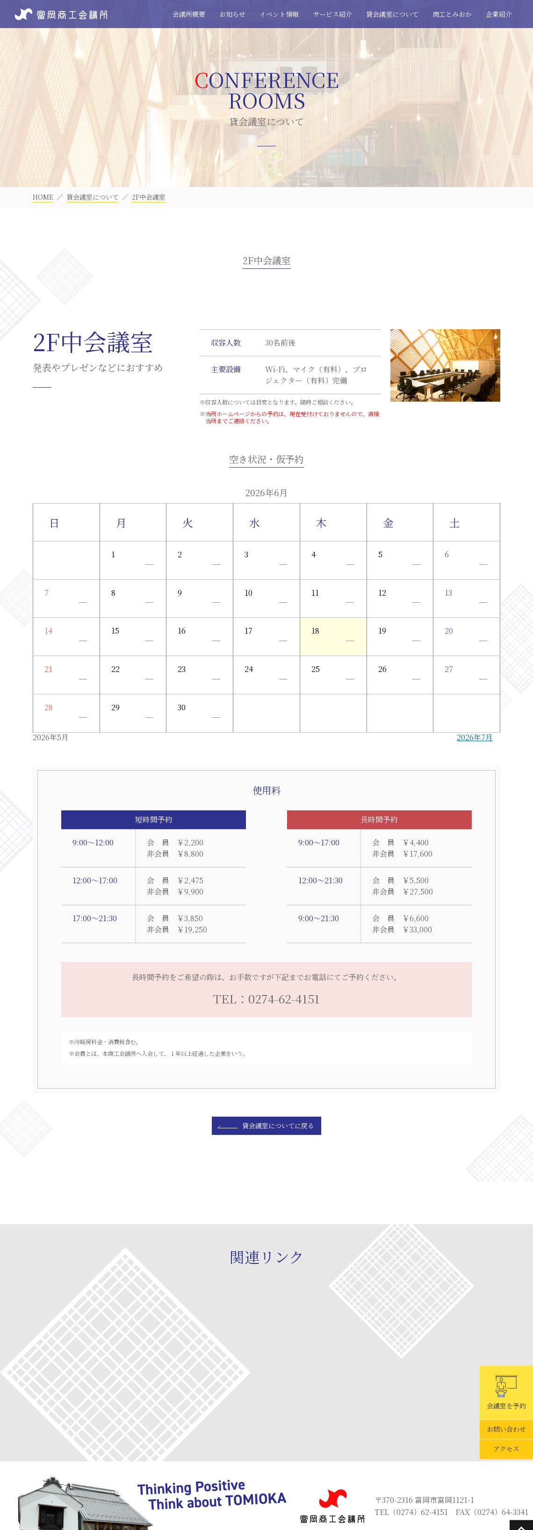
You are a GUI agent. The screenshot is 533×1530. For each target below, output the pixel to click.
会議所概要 (189, 14)
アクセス (506, 1449)
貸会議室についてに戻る (278, 1125)
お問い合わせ (506, 1429)
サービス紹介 (332, 14)
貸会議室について (392, 14)
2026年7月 (475, 737)
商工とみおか (452, 14)
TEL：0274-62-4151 (266, 998)
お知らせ (232, 14)
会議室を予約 (506, 1392)
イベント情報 (279, 14)
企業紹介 (499, 14)
